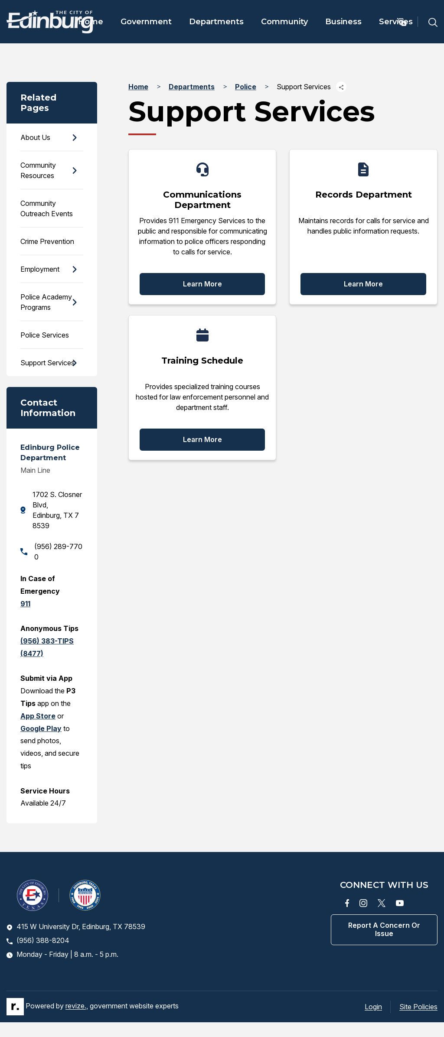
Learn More (202, 284)
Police (245, 86)
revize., (76, 1005)
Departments (216, 21)
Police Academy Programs (46, 302)
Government (146, 21)
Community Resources (38, 170)
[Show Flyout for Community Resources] (74, 170)
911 (25, 603)
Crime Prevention (47, 241)
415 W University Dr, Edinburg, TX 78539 (76, 926)
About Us (35, 137)
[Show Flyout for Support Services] (74, 362)
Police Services (44, 335)
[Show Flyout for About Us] (74, 137)
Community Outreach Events (46, 208)
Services (396, 21)
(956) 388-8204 (38, 940)
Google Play (41, 728)
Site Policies (418, 1006)
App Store (38, 716)
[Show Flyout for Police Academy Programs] (74, 302)
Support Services (47, 362)
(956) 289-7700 (51, 551)
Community (284, 21)
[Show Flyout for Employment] (74, 269)
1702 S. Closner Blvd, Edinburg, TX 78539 (51, 510)
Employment (39, 269)
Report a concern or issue (384, 929)
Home (90, 21)
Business (343, 21)
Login (373, 1006)
